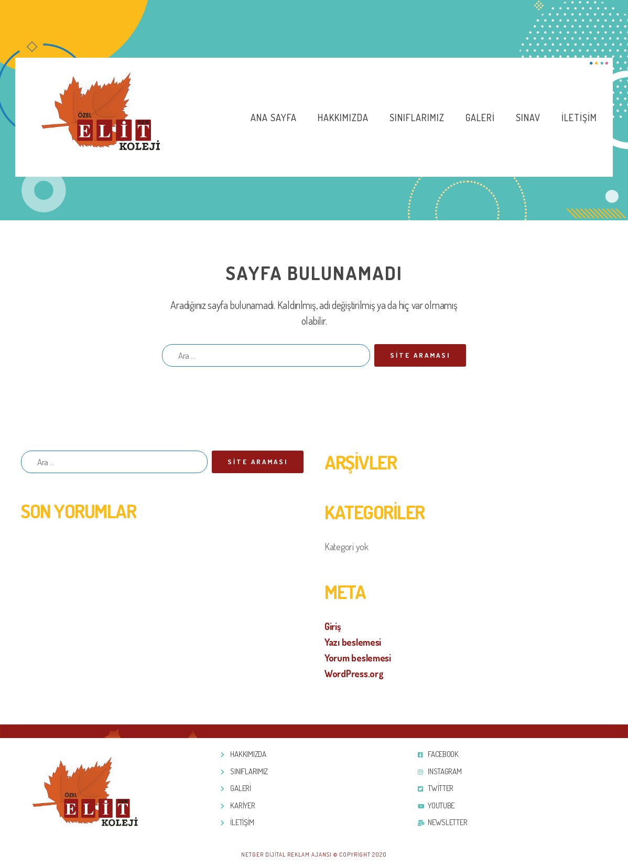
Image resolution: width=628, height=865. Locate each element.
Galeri (480, 117)
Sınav (528, 117)
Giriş (332, 626)
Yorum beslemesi (357, 658)
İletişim (579, 117)
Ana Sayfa (274, 117)
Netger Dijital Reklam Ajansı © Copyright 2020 (314, 854)
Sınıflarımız (417, 117)
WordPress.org (354, 673)
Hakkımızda (343, 117)
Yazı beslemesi (352, 642)
